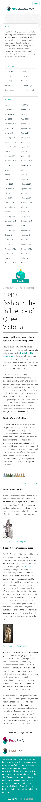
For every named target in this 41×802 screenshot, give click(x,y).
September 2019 (26, 189)
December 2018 (26, 202)
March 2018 (25, 212)
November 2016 (26, 230)
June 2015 (8, 258)
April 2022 (24, 151)
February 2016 (26, 244)
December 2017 (10, 221)
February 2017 (10, 230)
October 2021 (9, 165)
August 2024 (9, 128)
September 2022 (11, 147)
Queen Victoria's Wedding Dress (16, 646)
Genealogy (8, 81)
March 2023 (25, 133)
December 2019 (10, 189)
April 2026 (24, 105)
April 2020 (24, 179)
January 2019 (9, 202)
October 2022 (25, 142)
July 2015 (24, 253)
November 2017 (26, 221)
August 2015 (9, 253)
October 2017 (9, 226)
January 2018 (25, 216)
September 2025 (11, 114)
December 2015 (10, 249)
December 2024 (10, 124)
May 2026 (8, 105)
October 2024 (25, 124)
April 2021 (24, 175)
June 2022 (8, 151)
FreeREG (24, 76)
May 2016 (8, 244)
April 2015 (24, 258)
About (7, 26)
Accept (12, 799)
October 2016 (9, 235)
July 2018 (24, 207)
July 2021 (24, 170)
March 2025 (25, 119)
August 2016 (9, 240)
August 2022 (25, 147)
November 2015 (26, 249)
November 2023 (26, 128)
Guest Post (8, 85)
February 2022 (10, 156)
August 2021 (9, 170)
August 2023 (9, 133)
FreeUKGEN (9, 71)
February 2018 (10, 216)
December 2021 (10, 161)
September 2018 (11, 207)
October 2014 (25, 263)
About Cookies (26, 799)
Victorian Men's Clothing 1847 (15, 541)
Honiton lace (29, 566)
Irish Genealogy (26, 85)
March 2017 (25, 226)
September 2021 (26, 165)
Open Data (24, 81)
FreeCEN (8, 76)
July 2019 (8, 193)
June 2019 (24, 193)
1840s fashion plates (29, 483)
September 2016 (26, 235)
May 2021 (8, 175)
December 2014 (10, 263)
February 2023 (10, 138)
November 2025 (10, 110)
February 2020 (26, 184)
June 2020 (8, 179)
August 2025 (25, 114)
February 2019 (26, 198)
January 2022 (25, 156)
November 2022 (10, 142)
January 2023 (25, 138)
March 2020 (9, 184)
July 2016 (24, 240)
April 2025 (8, 119)
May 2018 (8, 212)
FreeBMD (24, 71)
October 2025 (25, 110)
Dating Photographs (28, 90)
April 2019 (8, 198)
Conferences (9, 90)
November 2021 (26, 161)
